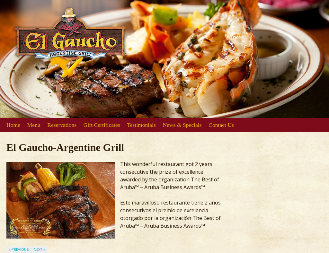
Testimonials (141, 125)
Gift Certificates (102, 125)
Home (13, 125)
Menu (33, 125)
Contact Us (221, 125)
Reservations (61, 125)
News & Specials (182, 125)
